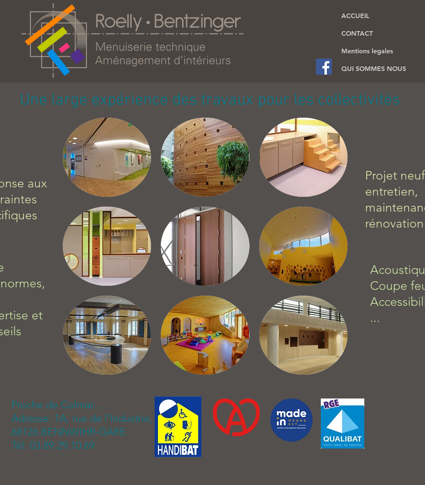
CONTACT (357, 33)
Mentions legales (367, 51)
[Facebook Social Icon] (324, 67)
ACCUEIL (355, 16)
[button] (107, 157)
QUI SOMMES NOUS (373, 69)
